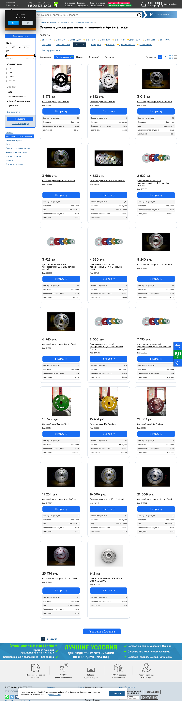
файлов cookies (54, 695)
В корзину (61, 111)
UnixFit (11, 77)
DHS (10, 72)
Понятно (117, 693)
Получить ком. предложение (120, 5)
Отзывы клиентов (97, 5)
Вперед (54, 638)
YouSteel (12, 81)
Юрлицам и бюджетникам (119, 3)
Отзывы (81, 687)
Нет (27, 23)
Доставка (81, 3)
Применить (20, 119)
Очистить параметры (20, 124)
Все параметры (13, 112)
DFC (10, 69)
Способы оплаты (127, 687)
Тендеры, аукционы (97, 3)
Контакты (68, 5)
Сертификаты (82, 5)
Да (13, 23)
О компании (70, 3)
